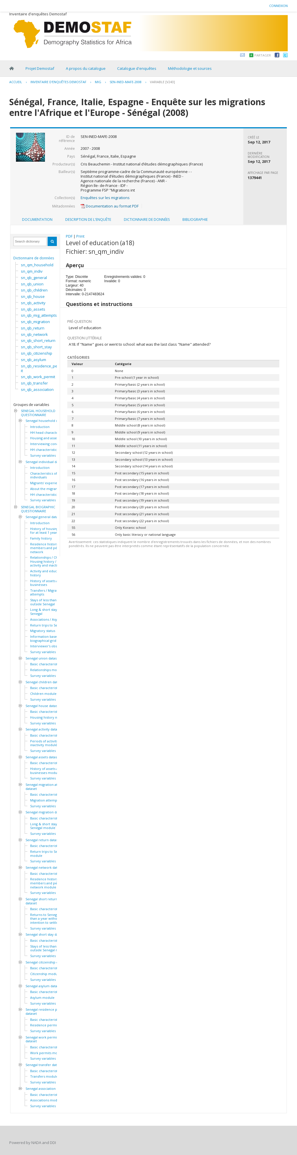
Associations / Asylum (46, 619)
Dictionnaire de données (33, 258)
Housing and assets (44, 438)
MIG (98, 82)
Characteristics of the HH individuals (49, 475)
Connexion (278, 5)
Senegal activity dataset (44, 729)
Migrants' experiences (47, 483)
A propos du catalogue (86, 68)
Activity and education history (47, 573)
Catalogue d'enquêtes (136, 68)
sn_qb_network (34, 334)
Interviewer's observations (50, 646)
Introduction (40, 427)
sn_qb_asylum (33, 359)
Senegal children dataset (45, 682)
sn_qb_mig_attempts (39, 315)
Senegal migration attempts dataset (47, 786)
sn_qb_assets (33, 309)
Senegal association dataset (47, 1089)
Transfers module (44, 1076)
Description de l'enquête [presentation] (88, 219)
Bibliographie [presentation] (195, 219)
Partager (262, 55)
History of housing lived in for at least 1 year (50, 531)
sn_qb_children (34, 290)
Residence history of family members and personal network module (51, 883)
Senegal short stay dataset (46, 934)
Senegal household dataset (46, 421)
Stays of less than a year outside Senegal (48, 602)
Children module (43, 694)
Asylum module (42, 998)
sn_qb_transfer (34, 383)
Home (11, 68)
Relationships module (47, 670)
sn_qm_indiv (32, 271)
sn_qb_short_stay (36, 347)
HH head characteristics (48, 433)
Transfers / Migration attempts (46, 592)
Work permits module (47, 1053)
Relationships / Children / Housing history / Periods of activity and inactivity (51, 561)
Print (80, 236)
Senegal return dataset (43, 840)
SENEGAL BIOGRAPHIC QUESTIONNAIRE (38, 509)
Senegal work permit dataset (42, 1039)
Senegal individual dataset (46, 462)
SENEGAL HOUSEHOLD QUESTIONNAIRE (38, 413)
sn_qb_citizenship (36, 353)
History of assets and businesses (46, 583)
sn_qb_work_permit (38, 376)
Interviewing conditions (48, 444)
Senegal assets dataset (43, 757)
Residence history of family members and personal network (51, 548)
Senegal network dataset (45, 868)
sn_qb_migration (35, 321)
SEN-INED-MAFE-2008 (126, 82)
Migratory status (42, 631)
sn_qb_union (32, 284)
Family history (41, 538)
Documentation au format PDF (110, 206)
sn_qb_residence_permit (41, 368)
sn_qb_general (34, 277)
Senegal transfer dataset (44, 1065)
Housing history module (48, 717)
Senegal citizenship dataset (47, 962)
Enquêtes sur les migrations (105, 197)
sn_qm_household (37, 265)
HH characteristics (44, 450)
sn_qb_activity (33, 302)
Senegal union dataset (43, 658)
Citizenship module (45, 974)
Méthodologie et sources (190, 68)
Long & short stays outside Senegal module (50, 826)
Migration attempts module (51, 800)
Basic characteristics (45, 664)
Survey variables (43, 455)
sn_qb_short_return (38, 340)
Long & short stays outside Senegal (50, 611)
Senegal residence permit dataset (46, 1011)
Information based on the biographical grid (50, 638)
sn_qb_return (32, 328)
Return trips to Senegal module (48, 853)
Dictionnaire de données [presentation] (147, 219)
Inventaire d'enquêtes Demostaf (58, 82)
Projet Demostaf (40, 68)
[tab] (37, 219)
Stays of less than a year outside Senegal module (49, 948)
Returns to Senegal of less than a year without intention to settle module (50, 919)
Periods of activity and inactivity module (47, 743)
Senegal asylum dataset (44, 986)
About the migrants (45, 489)
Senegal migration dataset (46, 812)
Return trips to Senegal (48, 625)
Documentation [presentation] (37, 219)
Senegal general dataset (44, 517)
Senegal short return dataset (42, 901)
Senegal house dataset (43, 706)
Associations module (46, 1100)
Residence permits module (51, 1025)
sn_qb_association (37, 389)
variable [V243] (162, 82)
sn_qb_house (33, 296)
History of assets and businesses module (46, 771)
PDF (69, 236)
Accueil (15, 82)
